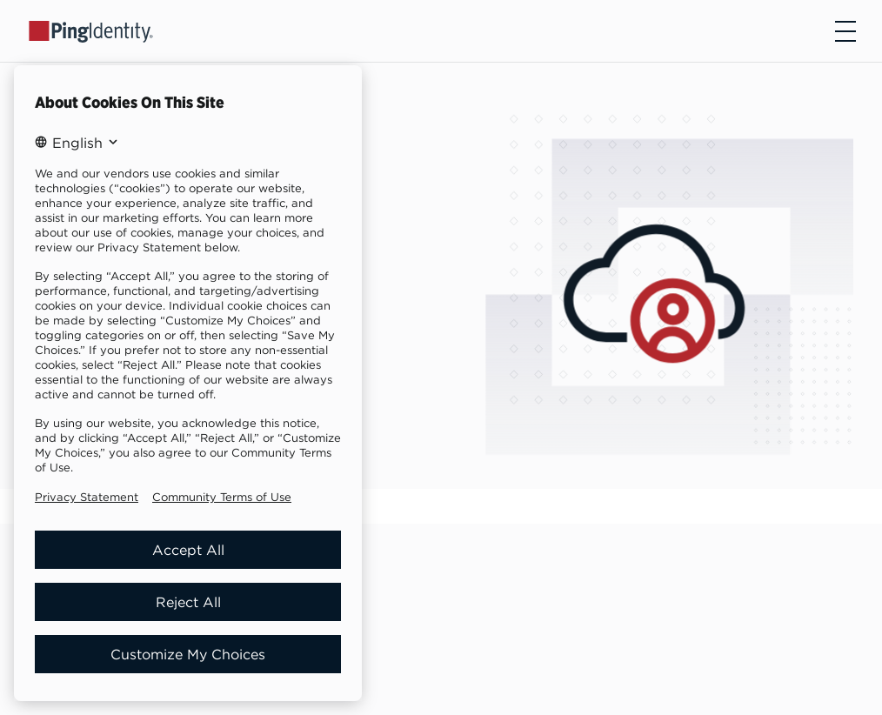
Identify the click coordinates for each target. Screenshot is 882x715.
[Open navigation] (845, 31)
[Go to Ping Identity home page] (91, 30)
